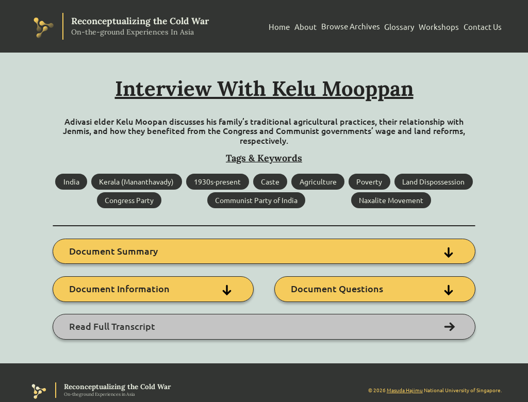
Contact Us (483, 26)
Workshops (439, 26)
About (305, 26)
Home (279, 26)
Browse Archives (350, 26)
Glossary (399, 26)
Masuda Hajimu (405, 389)
